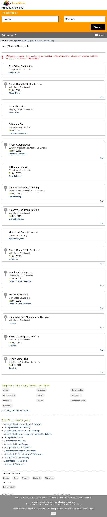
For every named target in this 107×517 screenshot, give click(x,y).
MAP (102, 97)
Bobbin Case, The (18, 358)
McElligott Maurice (18, 294)
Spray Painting (15, 176)
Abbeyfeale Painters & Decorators (20, 451)
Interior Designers (16, 219)
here (91, 509)
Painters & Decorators (18, 133)
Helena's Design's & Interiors (24, 209)
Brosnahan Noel (17, 106)
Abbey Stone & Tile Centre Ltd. (25, 84)
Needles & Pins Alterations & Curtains (29, 317)
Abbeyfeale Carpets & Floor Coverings (22, 431)
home (12, 40)
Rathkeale (7, 406)
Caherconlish (77, 390)
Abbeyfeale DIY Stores (14, 441)
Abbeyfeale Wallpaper (14, 464)
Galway (25, 478)
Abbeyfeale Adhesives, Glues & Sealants (23, 424)
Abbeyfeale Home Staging (16, 444)
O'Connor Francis (18, 167)
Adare (5, 390)
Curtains (12, 323)
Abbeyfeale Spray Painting (16, 457)
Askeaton (41, 390)
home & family (22, 40)
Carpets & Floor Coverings (20, 281)
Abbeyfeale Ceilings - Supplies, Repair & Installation (28, 434)
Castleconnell (9, 395)
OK (53, 514)
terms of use (7, 494)
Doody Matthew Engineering (24, 187)
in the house (36, 40)
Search (98, 27)
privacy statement (62, 494)
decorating (49, 40)
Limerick (6, 400)
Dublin (6, 478)
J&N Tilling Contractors (21, 66)
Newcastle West (78, 400)
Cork (15, 478)
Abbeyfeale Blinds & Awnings (17, 427)
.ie (18, 3)
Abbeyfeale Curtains (13, 437)
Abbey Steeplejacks (19, 144)
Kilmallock (76, 395)
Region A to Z (9, 487)
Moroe (40, 400)
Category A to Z (9, 35)
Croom (40, 395)
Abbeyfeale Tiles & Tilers (15, 461)
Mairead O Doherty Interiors (23, 232)
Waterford (49, 478)
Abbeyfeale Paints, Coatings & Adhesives (23, 454)
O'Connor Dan (16, 124)
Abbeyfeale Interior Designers (18, 447)
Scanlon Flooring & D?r (21, 272)
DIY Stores (13, 259)
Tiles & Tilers (14, 72)
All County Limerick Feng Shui (15, 410)
